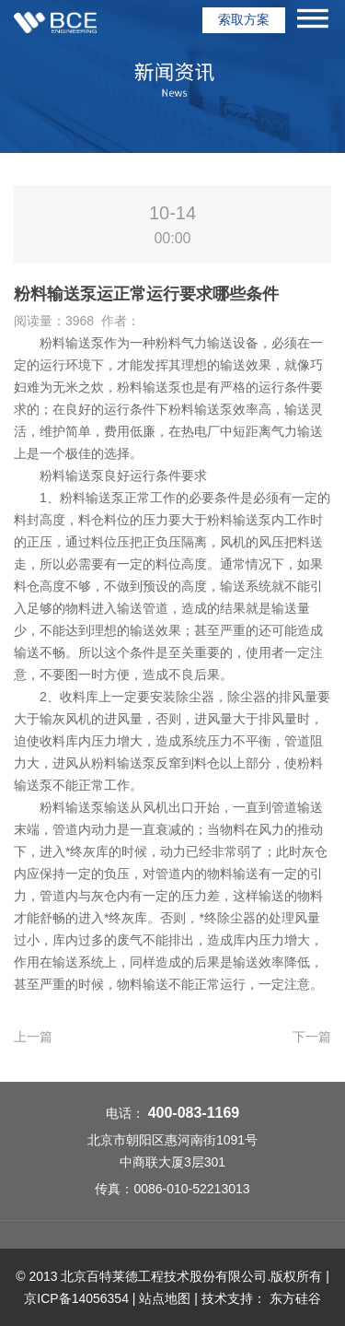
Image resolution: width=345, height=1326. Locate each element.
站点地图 (164, 1298)
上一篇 (33, 1036)
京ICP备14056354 (76, 1298)
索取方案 (244, 19)
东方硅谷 (295, 1298)
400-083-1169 (194, 1113)
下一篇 (312, 1036)
